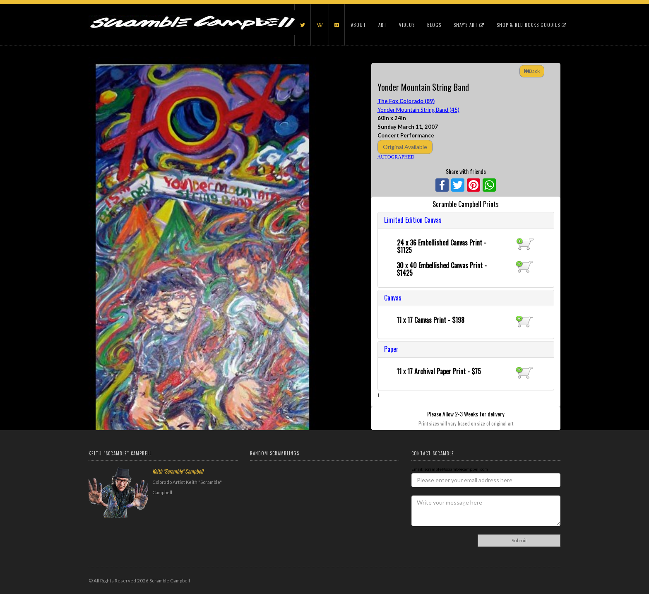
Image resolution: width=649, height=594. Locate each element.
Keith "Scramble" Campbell (177, 471)
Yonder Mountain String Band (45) (418, 109)
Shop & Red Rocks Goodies (532, 25)
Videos (407, 25)
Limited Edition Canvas (413, 220)
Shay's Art (469, 25)
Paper (391, 349)
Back (532, 71)
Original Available (405, 146)
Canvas (392, 298)
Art (382, 25)
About (358, 25)
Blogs (434, 25)
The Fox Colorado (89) (406, 101)
